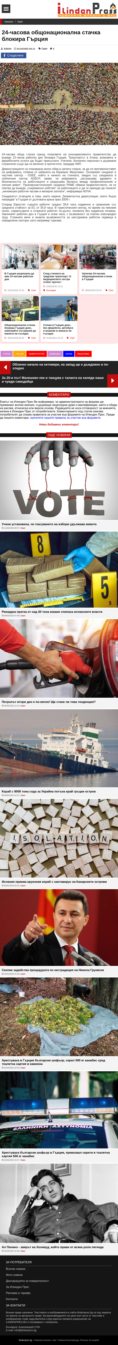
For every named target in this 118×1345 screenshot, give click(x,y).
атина (68, 353)
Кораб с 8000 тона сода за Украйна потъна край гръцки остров (49, 791)
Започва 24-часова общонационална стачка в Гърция (97, 276)
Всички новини (15, 1268)
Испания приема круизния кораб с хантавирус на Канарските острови (54, 881)
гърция (19, 353)
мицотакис (83, 353)
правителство (36, 353)
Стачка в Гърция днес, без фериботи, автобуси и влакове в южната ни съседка (58, 329)
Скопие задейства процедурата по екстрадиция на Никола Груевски (53, 970)
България (51, 290)
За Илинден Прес (17, 1286)
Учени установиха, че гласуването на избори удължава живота (49, 524)
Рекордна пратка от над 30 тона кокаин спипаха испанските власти (52, 611)
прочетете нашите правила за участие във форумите (65, 417)
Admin (6, 48)
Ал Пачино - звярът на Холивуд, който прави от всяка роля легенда (53, 1247)
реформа (55, 353)
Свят (20, 21)
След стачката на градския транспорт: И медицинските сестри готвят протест (57, 277)
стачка (6, 353)
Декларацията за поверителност (27, 1280)
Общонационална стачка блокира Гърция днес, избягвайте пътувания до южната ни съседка (20, 329)
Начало (8, 21)
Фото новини (14, 1274)
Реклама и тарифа (18, 1293)
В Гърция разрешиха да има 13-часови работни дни (19, 276)
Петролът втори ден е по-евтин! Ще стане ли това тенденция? (49, 702)
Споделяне (13, 55)
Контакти (12, 1299)
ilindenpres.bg (25, 1340)
